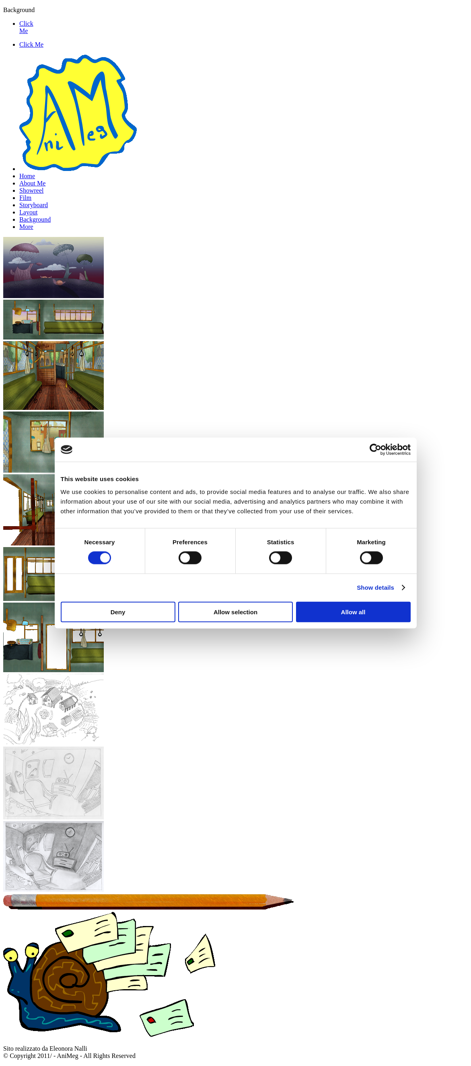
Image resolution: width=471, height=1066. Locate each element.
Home (27, 176)
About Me (32, 183)
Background (35, 219)
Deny (118, 611)
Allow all (353, 611)
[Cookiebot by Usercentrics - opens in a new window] (375, 450)
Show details (375, 587)
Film (25, 197)
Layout (28, 212)
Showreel (31, 190)
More (26, 226)
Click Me (26, 27)
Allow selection (235, 611)
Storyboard (33, 205)
